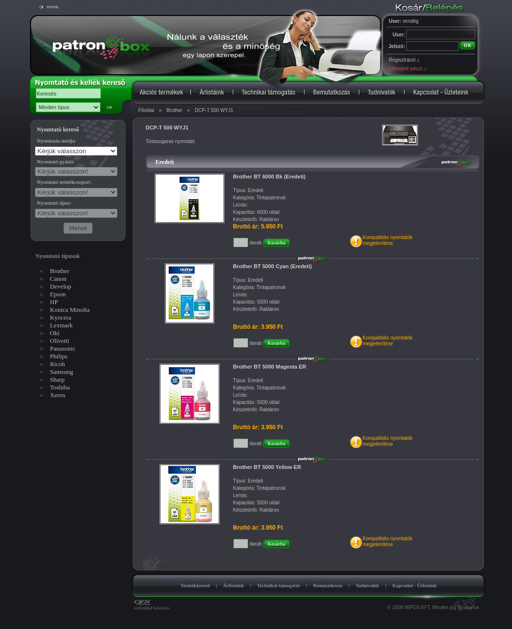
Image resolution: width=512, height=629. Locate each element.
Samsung (61, 371)
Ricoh (57, 364)
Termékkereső (195, 585)
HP (54, 302)
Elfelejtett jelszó (407, 68)
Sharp (57, 379)
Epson (58, 294)
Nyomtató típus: (54, 203)
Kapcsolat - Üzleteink (414, 585)
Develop (60, 286)
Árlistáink (233, 585)
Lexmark (61, 325)
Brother (174, 110)
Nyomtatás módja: (56, 141)
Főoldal (146, 110)
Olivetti (59, 340)
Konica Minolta (70, 309)
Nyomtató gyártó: (56, 161)
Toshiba (60, 387)
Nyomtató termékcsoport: (64, 182)
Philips (58, 356)
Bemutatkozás (328, 585)
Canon (58, 278)
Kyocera (60, 317)
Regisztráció (404, 60)
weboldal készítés (152, 606)
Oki (55, 333)
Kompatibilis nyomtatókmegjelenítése (388, 240)
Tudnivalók (367, 585)
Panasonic (63, 348)
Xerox (58, 395)
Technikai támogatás (278, 585)
